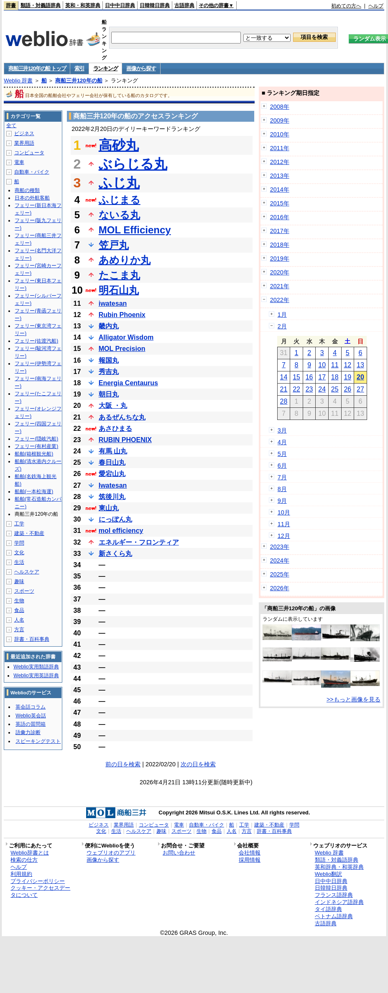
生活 (19, 562)
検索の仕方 (24, 860)
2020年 (279, 272)
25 (335, 389)
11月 (284, 524)
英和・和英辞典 (82, 5)
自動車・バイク (31, 172)
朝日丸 (109, 394)
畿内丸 (109, 326)
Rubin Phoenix (122, 314)
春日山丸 (112, 462)
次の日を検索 (198, 764)
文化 (19, 552)
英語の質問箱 (30, 724)
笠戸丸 (114, 245)
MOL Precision (122, 348)
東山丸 (109, 508)
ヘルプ (375, 6)
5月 (282, 453)
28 (284, 401)
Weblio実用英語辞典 (36, 675)
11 (335, 365)
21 (284, 389)
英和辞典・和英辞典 (339, 867)
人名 (19, 620)
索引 (79, 68)
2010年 (279, 134)
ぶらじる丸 (133, 163)
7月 (282, 477)
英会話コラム (30, 707)
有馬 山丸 (113, 451)
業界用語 (24, 143)
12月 (284, 535)
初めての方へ (346, 6)
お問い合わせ (179, 853)
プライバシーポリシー (37, 881)
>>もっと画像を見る (353, 699)
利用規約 (21, 874)
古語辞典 (184, 5)
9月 (282, 500)
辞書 (11, 5)
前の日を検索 (122, 764)
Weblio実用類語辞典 (36, 667)
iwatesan (113, 303)
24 (322, 389)
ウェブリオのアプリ (111, 853)
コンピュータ (29, 153)
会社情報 (249, 853)
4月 (282, 442)
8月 (282, 489)
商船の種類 (27, 190)
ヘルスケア (26, 572)
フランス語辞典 (334, 895)
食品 (19, 610)
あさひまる (115, 428)
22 (296, 389)
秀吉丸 (109, 371)
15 (296, 377)
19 (347, 377)
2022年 (279, 300)
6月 (282, 465)
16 (309, 377)
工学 (19, 524)
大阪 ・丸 (113, 405)
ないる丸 (119, 214)
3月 (282, 430)
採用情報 (249, 860)
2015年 (279, 203)
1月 (282, 314)
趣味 (19, 581)
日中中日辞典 (120, 5)
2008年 (279, 106)
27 (360, 389)
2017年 (279, 231)
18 (335, 377)
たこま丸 (119, 275)
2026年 (279, 588)
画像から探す (141, 68)
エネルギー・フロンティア (139, 542)
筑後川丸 (112, 496)
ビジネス (24, 133)
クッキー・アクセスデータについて (40, 891)
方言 (19, 629)
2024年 (279, 560)
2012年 (279, 162)
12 (347, 365)
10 (322, 365)
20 (360, 377)
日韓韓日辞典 (155, 5)
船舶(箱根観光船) (34, 454)
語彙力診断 (28, 732)
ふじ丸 (119, 182)
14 (284, 377)
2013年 (279, 175)
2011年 (279, 148)
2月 (282, 326)
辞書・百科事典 (31, 639)
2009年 (279, 120)
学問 (19, 543)
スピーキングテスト (38, 741)
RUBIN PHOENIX (125, 439)
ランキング (105, 68)
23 (309, 389)
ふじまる (119, 199)
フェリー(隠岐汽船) (36, 439)
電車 (19, 162)
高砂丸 (119, 145)
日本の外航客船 (32, 198)
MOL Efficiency (135, 229)
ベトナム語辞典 (334, 916)
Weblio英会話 (30, 716)
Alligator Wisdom (126, 337)
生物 (19, 601)
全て (11, 125)
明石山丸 (119, 290)
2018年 (279, 244)
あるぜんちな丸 (122, 417)
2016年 (279, 217)
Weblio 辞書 (18, 80)
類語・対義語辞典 (40, 5)
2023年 (279, 546)
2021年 (279, 286)
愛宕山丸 (112, 473)
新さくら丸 (115, 553)
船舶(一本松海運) (34, 491)
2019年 (279, 258)
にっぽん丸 (115, 519)
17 (322, 377)
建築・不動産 (29, 533)
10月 (284, 512)
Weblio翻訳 (328, 874)
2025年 (279, 574)
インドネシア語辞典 (339, 902)
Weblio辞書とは (29, 853)
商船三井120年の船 (78, 80)
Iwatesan (113, 485)
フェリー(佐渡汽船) (36, 341)
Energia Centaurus (128, 382)
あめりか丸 (125, 260)
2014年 (279, 189)
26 (347, 389)
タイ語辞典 (328, 909)
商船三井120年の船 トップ (37, 68)
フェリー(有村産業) (36, 446)
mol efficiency (121, 530)
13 (360, 365)
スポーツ (24, 591)
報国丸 (109, 360)
